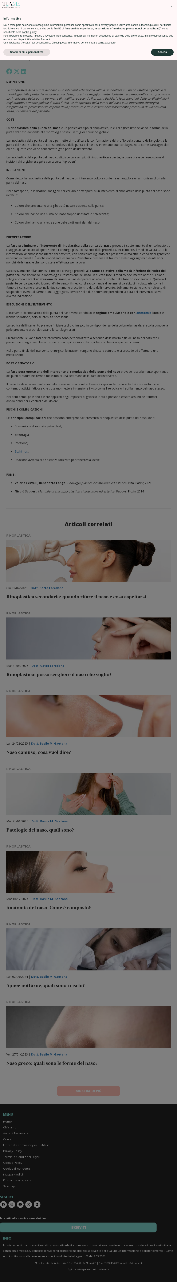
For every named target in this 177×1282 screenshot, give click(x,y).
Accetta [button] (162, 1274)
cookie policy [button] (29, 1254)
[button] (171, 1228)
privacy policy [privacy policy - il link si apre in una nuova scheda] (108, 1247)
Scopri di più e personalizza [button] (26, 1274)
